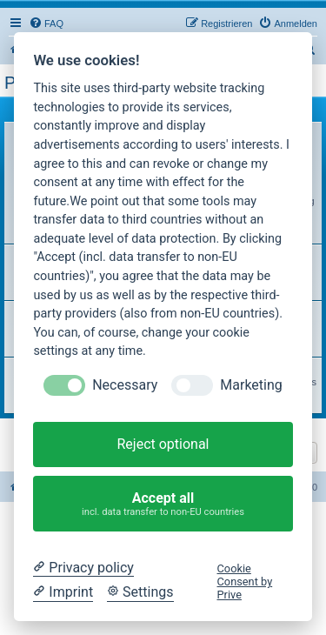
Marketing (251, 385)
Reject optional (162, 444)
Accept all (163, 504)
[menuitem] (46, 23)
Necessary (124, 385)
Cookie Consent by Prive (245, 582)
